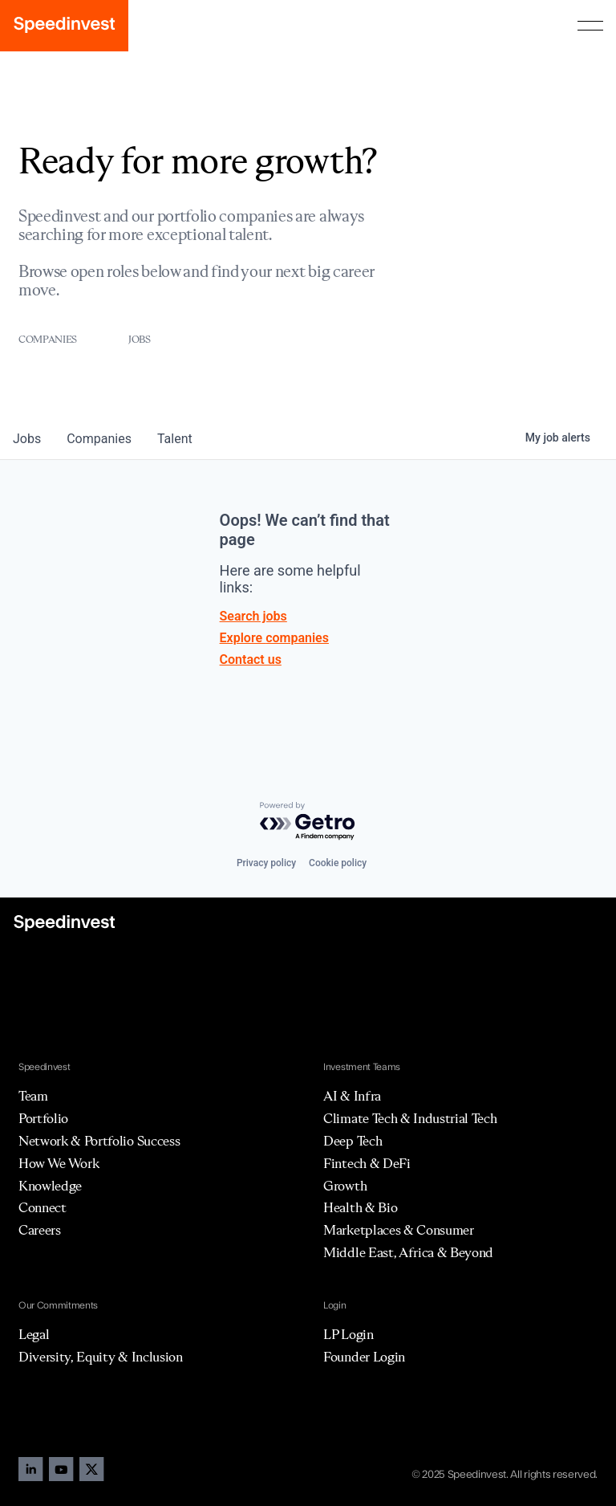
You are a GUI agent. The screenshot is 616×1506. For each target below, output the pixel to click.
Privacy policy (266, 863)
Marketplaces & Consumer (398, 1230)
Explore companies (274, 637)
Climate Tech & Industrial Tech (409, 1118)
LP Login (348, 1334)
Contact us (251, 659)
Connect (42, 1207)
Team (33, 1096)
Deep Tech (352, 1141)
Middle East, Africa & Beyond (408, 1252)
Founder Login (364, 1357)
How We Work (58, 1163)
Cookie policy (338, 863)
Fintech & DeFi (367, 1163)
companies (99, 438)
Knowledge (50, 1186)
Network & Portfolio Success (99, 1141)
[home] (64, 25)
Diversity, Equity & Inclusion (100, 1357)
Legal (33, 1334)
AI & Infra (352, 1096)
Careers (39, 1230)
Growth (345, 1186)
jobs (27, 438)
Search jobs (253, 616)
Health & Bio (360, 1207)
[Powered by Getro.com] (308, 821)
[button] (590, 25)
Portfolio (43, 1118)
